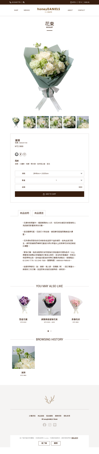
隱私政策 (67, 416)
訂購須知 (32, 416)
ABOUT (70, 10)
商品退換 (41, 416)
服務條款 (58, 416)
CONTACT (81, 10)
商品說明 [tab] (24, 213)
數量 (23, 180)
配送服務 (49, 416)
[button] (48, 331)
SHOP (16, 10)
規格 (23, 174)
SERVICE (27, 10)
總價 (23, 187)
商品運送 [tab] (39, 213)
